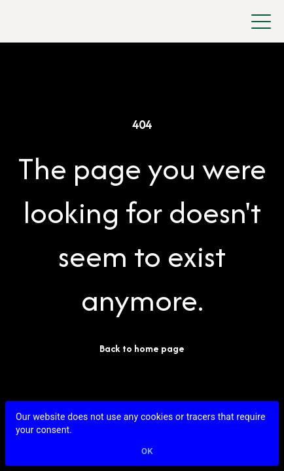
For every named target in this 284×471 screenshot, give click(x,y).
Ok (147, 452)
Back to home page (142, 348)
